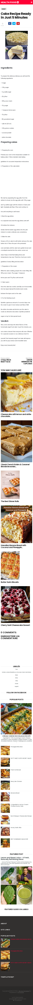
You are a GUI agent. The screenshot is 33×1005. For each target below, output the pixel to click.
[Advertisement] (16, 181)
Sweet (4, 9)
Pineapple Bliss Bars (17, 747)
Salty (16, 680)
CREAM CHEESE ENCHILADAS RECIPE (16, 736)
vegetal (16, 686)
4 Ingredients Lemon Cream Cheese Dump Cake (19, 805)
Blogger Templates (24, 991)
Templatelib (20, 992)
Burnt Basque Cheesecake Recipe (21, 816)
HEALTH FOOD (10, 2)
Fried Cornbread (16, 770)
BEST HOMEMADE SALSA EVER (19, 839)
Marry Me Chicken (16, 781)
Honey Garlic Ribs (16, 827)
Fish (16, 669)
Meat (16, 675)
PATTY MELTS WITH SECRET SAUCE (21, 758)
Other (16, 678)
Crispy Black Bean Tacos (7, 360)
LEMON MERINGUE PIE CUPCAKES (26, 361)
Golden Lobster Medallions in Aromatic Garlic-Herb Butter (16, 672)
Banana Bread (15, 793)
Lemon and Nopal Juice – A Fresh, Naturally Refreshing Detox (15, 858)
